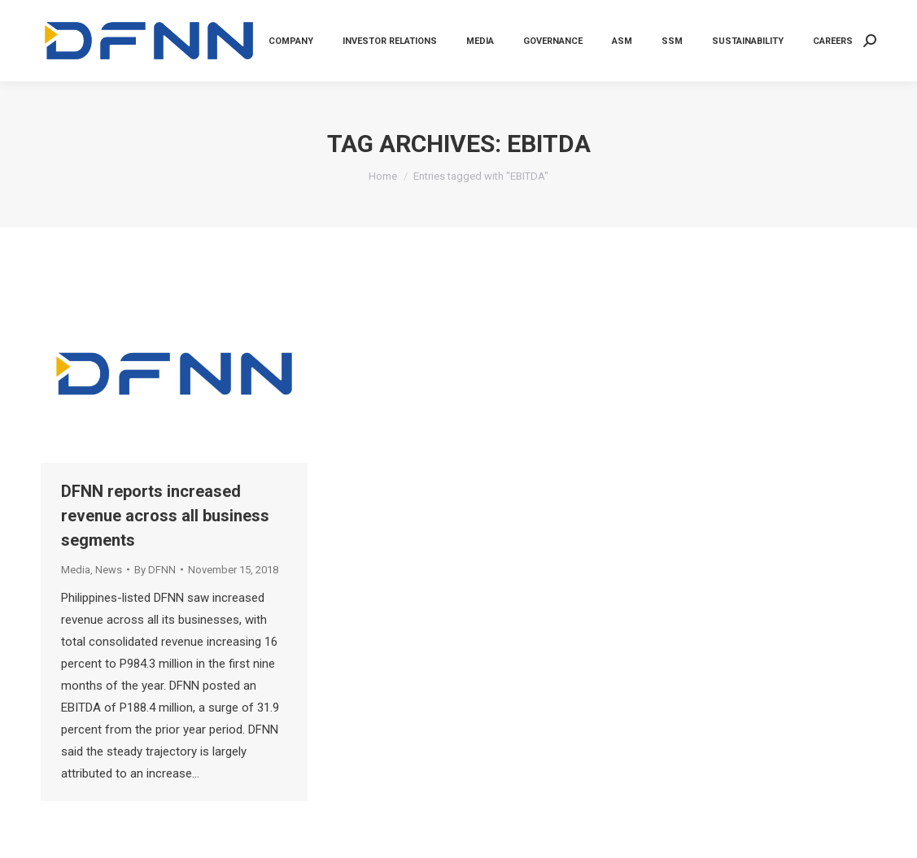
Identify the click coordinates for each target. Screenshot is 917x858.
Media (75, 570)
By (155, 570)
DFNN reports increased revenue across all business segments (165, 515)
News (108, 570)
